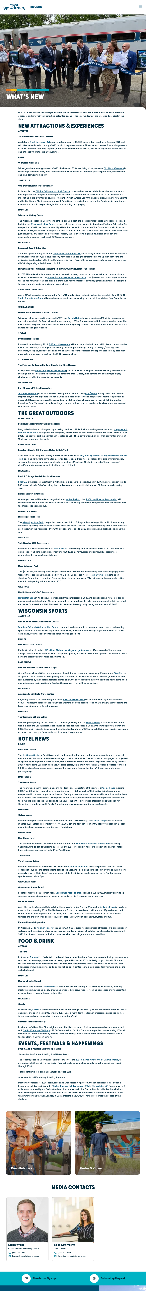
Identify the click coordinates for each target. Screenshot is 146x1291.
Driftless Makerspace (59, 344)
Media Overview (84, 1269)
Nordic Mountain (26, 598)
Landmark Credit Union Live (67, 254)
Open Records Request (75, 1289)
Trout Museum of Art (40, 142)
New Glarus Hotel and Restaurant (92, 844)
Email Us (44, 1264)
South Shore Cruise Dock (30, 298)
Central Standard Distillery (36, 1031)
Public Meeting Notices (57, 1289)
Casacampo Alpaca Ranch (68, 893)
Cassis (35, 1010)
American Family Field (74, 700)
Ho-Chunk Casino (31, 755)
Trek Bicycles (60, 549)
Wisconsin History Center (43, 224)
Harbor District (73, 500)
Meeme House (108, 788)
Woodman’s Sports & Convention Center (38, 627)
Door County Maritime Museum (50, 371)
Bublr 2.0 (22, 482)
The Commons (93, 723)
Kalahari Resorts (45, 928)
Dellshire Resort (108, 907)
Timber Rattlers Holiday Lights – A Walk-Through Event (80, 1086)
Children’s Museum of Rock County (53, 191)
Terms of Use (43, 1289)
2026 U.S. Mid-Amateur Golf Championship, (97, 1060)
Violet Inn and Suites (78, 867)
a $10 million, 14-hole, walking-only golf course (66, 650)
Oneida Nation (75, 318)
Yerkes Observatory (28, 394)
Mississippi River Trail (33, 523)
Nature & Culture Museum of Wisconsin (66, 278)
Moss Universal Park (99, 575)
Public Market (49, 987)
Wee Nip (118, 673)
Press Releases (84, 1273)
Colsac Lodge (99, 821)
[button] (21, 1142)
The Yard (34, 957)
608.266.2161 (46, 1268)
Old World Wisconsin (114, 168)
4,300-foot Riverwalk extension (101, 500)
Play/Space (91, 394)
